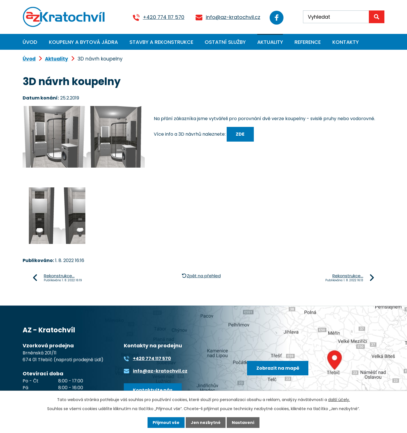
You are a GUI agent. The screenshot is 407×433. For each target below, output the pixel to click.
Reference (308, 42)
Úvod (30, 42)
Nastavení (243, 422)
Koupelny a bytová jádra (83, 42)
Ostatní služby (225, 42)
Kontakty (345, 42)
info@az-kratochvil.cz (232, 17)
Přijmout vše (166, 422)
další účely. (339, 399)
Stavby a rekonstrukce (161, 42)
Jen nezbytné (205, 422)
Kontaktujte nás (152, 390)
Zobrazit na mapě (277, 368)
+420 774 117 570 (162, 17)
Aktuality (270, 42)
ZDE (240, 134)
